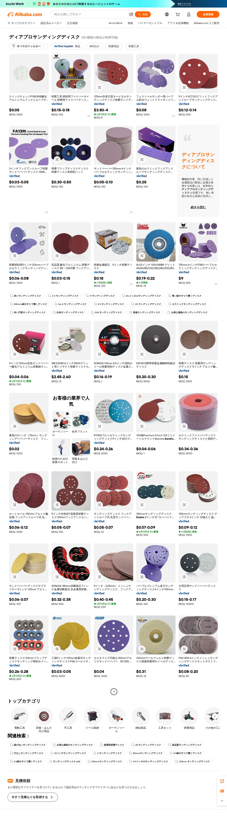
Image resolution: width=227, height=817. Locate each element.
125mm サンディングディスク (192, 761)
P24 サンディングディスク (106, 312)
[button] (131, 14)
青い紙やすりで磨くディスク (184, 295)
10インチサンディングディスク (68, 753)
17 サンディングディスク (100, 295)
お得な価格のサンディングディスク (187, 312)
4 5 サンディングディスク (109, 304)
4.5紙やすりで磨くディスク (186, 753)
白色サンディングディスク (68, 312)
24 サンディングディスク (146, 744)
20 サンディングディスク (146, 304)
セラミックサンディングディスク (187, 304)
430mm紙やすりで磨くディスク (28, 304)
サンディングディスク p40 (64, 761)
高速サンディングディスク (144, 312)
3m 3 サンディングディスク (70, 304)
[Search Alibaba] (90, 14)
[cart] (178, 14)
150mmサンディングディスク (105, 761)
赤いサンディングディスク (25, 295)
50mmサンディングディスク (145, 753)
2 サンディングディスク (107, 753)
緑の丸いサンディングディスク (28, 744)
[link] (222, 781)
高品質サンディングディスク (184, 744)
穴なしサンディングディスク (26, 753)
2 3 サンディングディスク (63, 295)
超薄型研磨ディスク (112, 744)
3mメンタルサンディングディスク (141, 295)
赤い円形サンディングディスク (28, 312)
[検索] (143, 14)
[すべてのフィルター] (26, 46)
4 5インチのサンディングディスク (148, 761)
